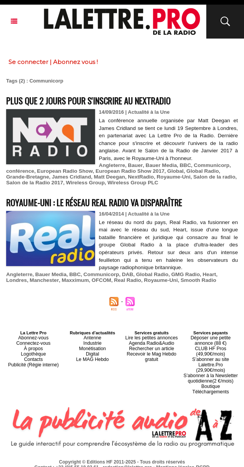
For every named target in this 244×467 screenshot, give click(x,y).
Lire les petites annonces (151, 337)
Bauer (133, 165)
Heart (200, 274)
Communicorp (206, 165)
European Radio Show (62, 171)
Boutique (210, 374)
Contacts (33, 356)
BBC (181, 165)
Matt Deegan (85, 177)
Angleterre (111, 165)
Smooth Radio (167, 280)
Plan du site (103, 459)
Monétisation (92, 346)
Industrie (92, 342)
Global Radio (193, 171)
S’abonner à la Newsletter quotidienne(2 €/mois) (210, 367)
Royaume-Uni (147, 177)
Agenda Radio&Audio (151, 342)
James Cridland (49, 177)
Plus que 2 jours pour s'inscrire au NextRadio (99, 100)
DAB (122, 274)
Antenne (92, 337)
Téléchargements (210, 379)
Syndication (140, 459)
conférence (19, 171)
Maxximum (49, 280)
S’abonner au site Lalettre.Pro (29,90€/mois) (210, 358)
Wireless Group (53, 182)
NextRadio (115, 177)
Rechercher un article (151, 346)
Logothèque (33, 351)
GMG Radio (177, 274)
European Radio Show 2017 (124, 171)
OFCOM (74, 280)
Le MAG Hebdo (92, 356)
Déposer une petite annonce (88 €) (210, 339)
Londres (219, 274)
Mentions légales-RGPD (183, 454)
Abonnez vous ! (75, 62)
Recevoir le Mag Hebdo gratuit (151, 353)
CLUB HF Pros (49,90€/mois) (211, 349)
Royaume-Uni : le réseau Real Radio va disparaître (106, 202)
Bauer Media (158, 165)
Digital (93, 351)
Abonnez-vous (33, 337)
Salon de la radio (186, 177)
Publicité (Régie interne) (33, 360)
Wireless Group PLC (99, 182)
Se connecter (28, 62)
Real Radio (99, 280)
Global (167, 171)
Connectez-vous (33, 342)
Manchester (20, 280)
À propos (33, 346)
